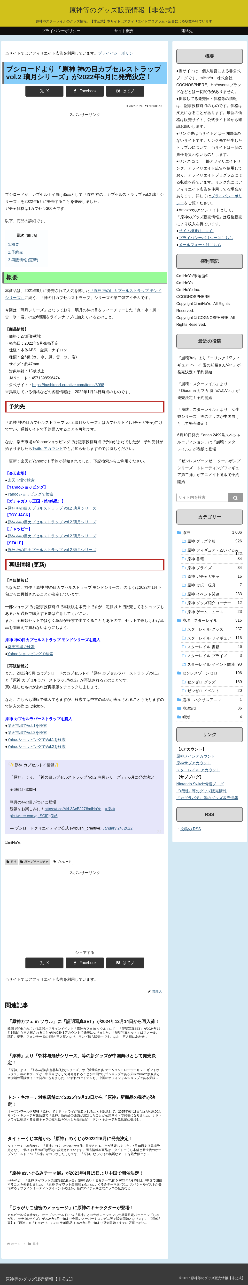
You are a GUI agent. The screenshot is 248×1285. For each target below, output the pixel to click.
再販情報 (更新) (24, 260)
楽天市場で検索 (21, 480)
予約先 (17, 252)
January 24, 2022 (118, 828)
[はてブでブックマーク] (125, 91)
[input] (209, 497)
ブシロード (63, 861)
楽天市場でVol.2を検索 (27, 733)
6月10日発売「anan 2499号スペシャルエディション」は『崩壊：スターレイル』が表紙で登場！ (209, 442)
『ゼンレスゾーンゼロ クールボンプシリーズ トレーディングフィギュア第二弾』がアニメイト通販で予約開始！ (208, 471)
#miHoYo (93, 809)
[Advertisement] (84, 152)
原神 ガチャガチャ (34, 861)
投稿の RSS (190, 829)
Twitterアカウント (47, 449)
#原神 (110, 809)
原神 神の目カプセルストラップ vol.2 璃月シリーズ (52, 508)
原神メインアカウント (195, 756)
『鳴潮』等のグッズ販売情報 (201, 791)
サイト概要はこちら (196, 231)
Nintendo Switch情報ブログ (200, 784)
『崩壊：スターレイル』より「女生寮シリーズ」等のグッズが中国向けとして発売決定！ (208, 416)
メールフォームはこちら (200, 245)
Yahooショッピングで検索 (30, 494)
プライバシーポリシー (117, 53)
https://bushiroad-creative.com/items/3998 (68, 385)
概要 (15, 244)
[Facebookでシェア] (85, 91)
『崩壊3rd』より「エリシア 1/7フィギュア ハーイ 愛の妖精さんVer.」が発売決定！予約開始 (208, 365)
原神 (11, 861)
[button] (235, 497)
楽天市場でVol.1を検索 (27, 726)
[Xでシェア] (44, 91)
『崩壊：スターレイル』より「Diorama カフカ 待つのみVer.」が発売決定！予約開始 (208, 391)
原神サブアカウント (193, 763)
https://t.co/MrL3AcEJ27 (65, 809)
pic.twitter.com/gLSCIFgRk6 (33, 816)
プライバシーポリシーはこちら (206, 238)
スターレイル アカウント (198, 770)
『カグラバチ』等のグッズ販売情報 (207, 798)
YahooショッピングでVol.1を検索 (37, 740)
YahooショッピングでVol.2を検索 (37, 747)
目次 (20, 235)
